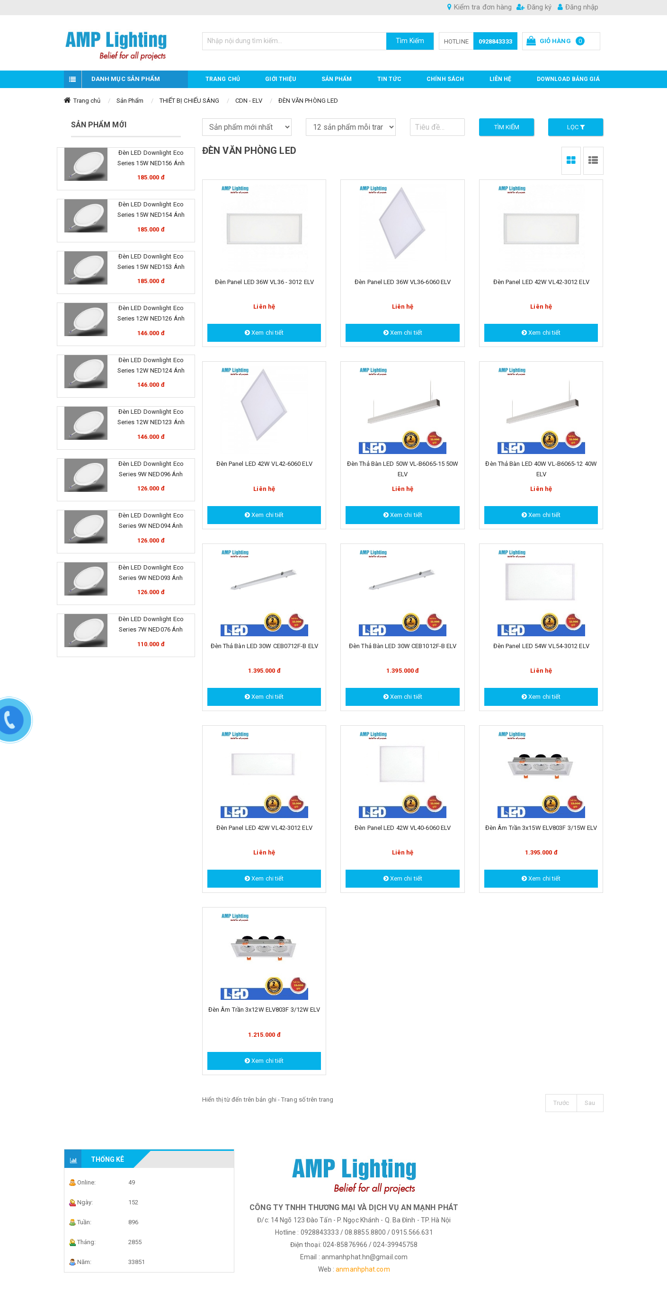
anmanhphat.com (363, 1269)
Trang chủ (222, 79)
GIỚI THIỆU (280, 79)
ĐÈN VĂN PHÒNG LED (308, 100)
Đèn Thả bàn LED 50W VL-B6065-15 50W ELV (403, 469)
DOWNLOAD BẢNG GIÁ (568, 79)
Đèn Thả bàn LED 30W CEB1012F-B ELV (402, 646)
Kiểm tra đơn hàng (479, 7)
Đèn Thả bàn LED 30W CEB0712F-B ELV (264, 646)
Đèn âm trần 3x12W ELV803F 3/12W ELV (264, 1009)
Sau (590, 1102)
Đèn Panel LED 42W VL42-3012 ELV (541, 281)
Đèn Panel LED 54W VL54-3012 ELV (541, 646)
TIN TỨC (389, 79)
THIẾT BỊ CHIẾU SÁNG (190, 100)
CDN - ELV (249, 100)
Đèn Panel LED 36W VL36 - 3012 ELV (264, 281)
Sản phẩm (336, 79)
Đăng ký (533, 7)
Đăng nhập (578, 7)
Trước (561, 1102)
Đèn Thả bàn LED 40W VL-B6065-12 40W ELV (541, 469)
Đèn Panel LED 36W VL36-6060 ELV (403, 281)
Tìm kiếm (507, 127)
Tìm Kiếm (410, 41)
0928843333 (495, 41)
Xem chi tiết (264, 332)
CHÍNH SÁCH (445, 79)
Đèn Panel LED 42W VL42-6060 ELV (264, 463)
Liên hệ (500, 79)
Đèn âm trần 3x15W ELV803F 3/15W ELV (541, 827)
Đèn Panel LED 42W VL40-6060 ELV (403, 827)
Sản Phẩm (130, 100)
